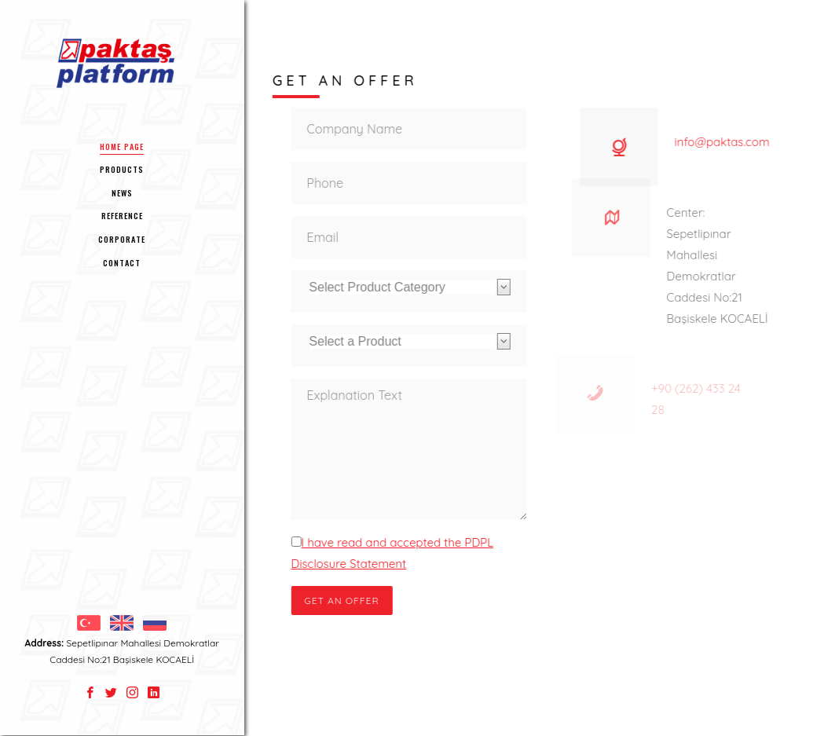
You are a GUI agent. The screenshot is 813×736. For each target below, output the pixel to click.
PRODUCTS (122, 169)
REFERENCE (122, 216)
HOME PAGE (122, 146)
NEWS (122, 193)
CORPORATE (121, 239)
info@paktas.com (717, 141)
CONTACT (122, 263)
